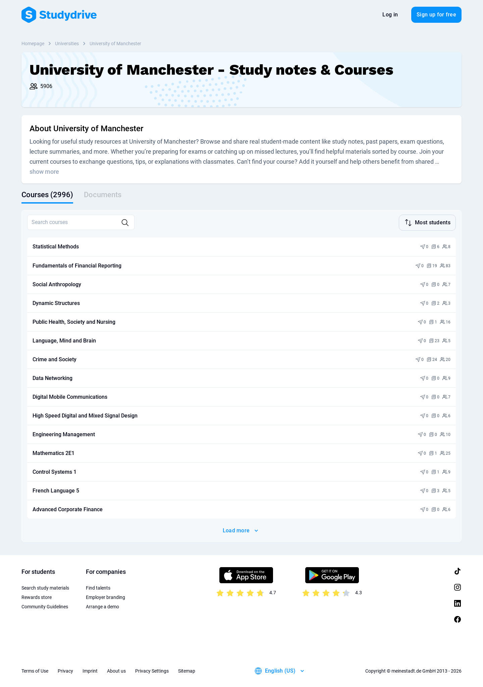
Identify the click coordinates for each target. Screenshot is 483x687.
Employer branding (105, 596)
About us (116, 670)
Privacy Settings (152, 670)
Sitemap (186, 670)
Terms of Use (34, 670)
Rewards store (36, 596)
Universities (67, 43)
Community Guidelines (44, 606)
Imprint (90, 670)
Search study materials (45, 587)
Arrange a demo (102, 606)
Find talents (98, 587)
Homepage (32, 43)
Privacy (65, 670)
